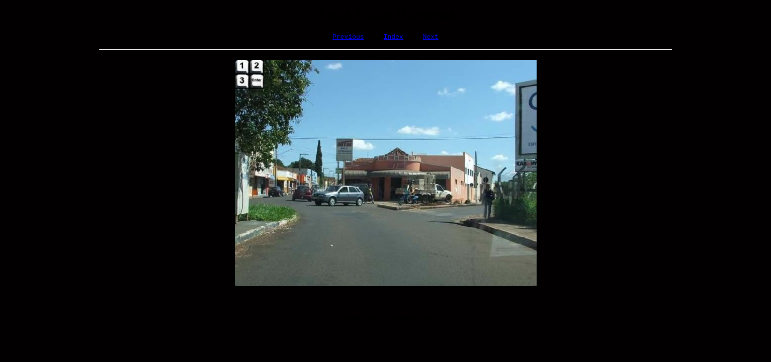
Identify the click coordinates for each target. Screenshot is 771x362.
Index (393, 37)
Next (431, 37)
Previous (348, 37)
